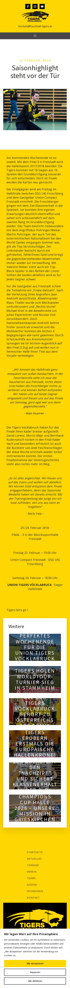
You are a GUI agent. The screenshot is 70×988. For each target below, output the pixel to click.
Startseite (35, 852)
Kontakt (33, 897)
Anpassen (35, 972)
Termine (33, 865)
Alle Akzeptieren (35, 963)
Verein (31, 871)
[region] (35, 958)
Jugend (32, 884)
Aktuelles (34, 858)
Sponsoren (35, 891)
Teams (31, 878)
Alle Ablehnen (35, 980)
